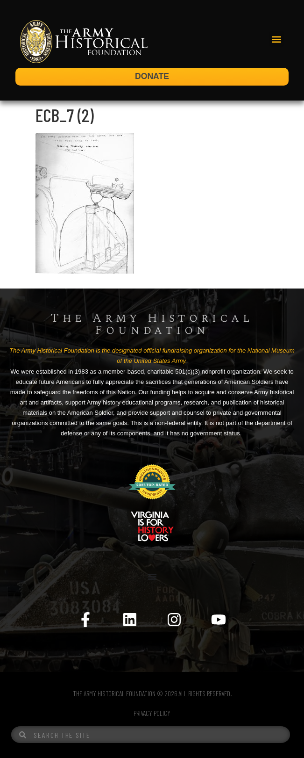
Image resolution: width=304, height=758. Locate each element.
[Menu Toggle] (152, 576)
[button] (276, 39)
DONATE (152, 76)
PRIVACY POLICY (152, 713)
